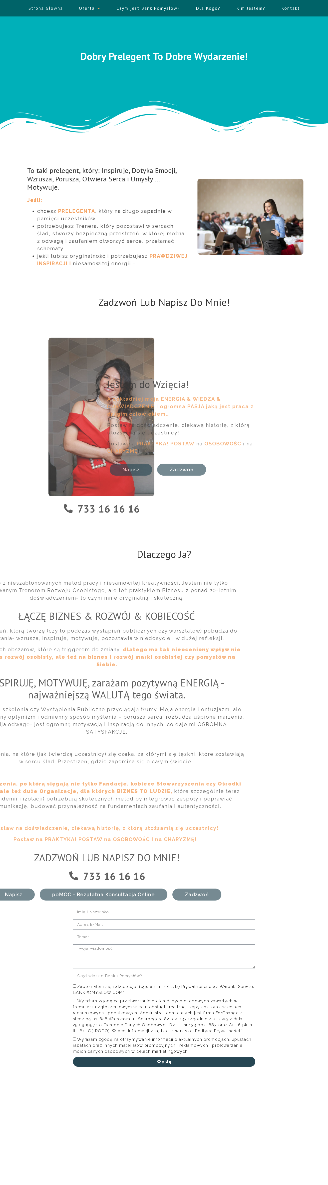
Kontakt (290, 6)
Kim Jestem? (250, 6)
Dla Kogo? (208, 6)
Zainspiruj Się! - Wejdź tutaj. (259, 1151)
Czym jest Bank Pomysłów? (148, 6)
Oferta (89, 6)
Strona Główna (45, 6)
